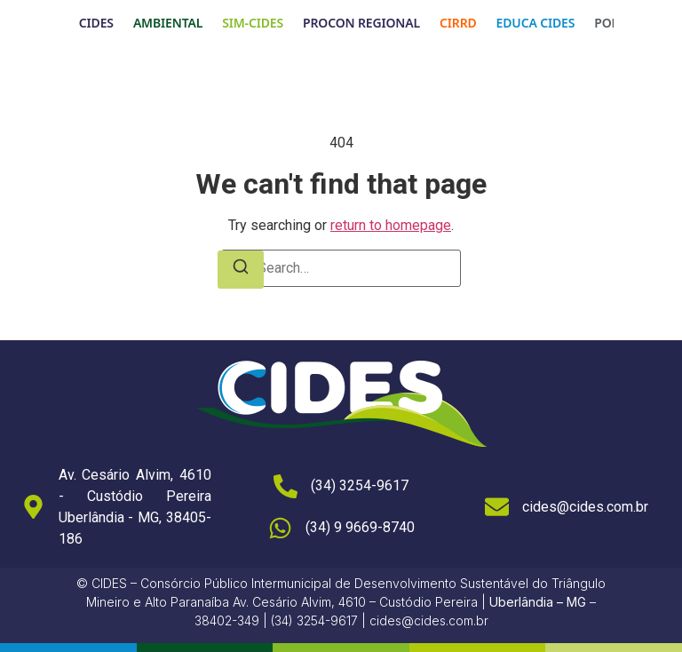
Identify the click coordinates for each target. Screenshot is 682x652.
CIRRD (458, 22)
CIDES (96, 22)
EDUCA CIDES (535, 22)
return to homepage (390, 225)
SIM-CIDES (252, 22)
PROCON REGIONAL (361, 22)
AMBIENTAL (167, 22)
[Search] (241, 269)
